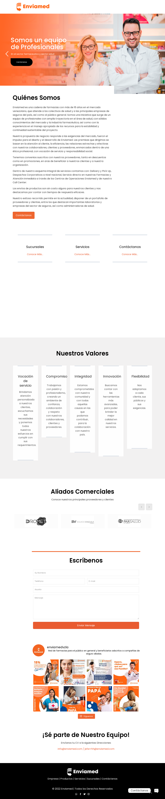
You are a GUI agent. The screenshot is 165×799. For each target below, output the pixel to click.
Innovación (112, 376)
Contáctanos (130, 247)
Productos (66, 778)
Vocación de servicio (25, 381)
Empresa (53, 778)
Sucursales (35, 247)
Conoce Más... (35, 254)
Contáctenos (109, 778)
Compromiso (56, 376)
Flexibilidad (140, 376)
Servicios (82, 247)
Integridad (83, 376)
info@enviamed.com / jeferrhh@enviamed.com (86, 749)
